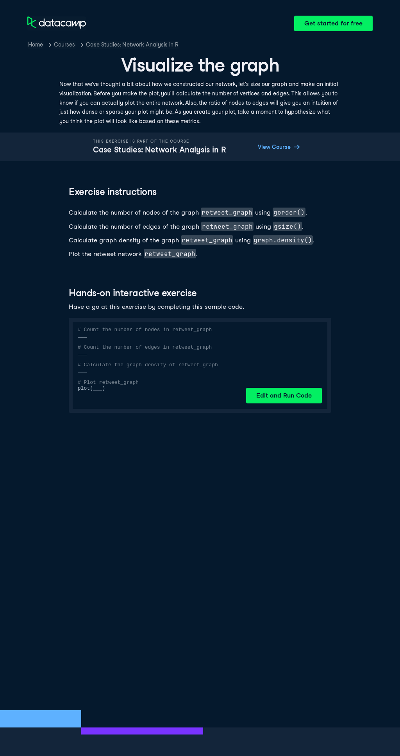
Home (35, 44)
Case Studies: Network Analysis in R (132, 44)
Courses (64, 44)
